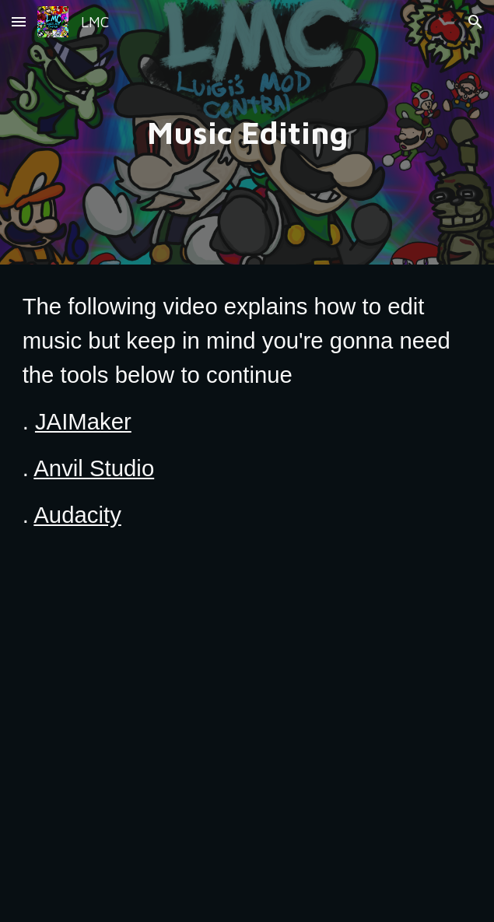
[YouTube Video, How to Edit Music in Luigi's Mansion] (247, 746)
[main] (247, 132)
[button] (18, 21)
